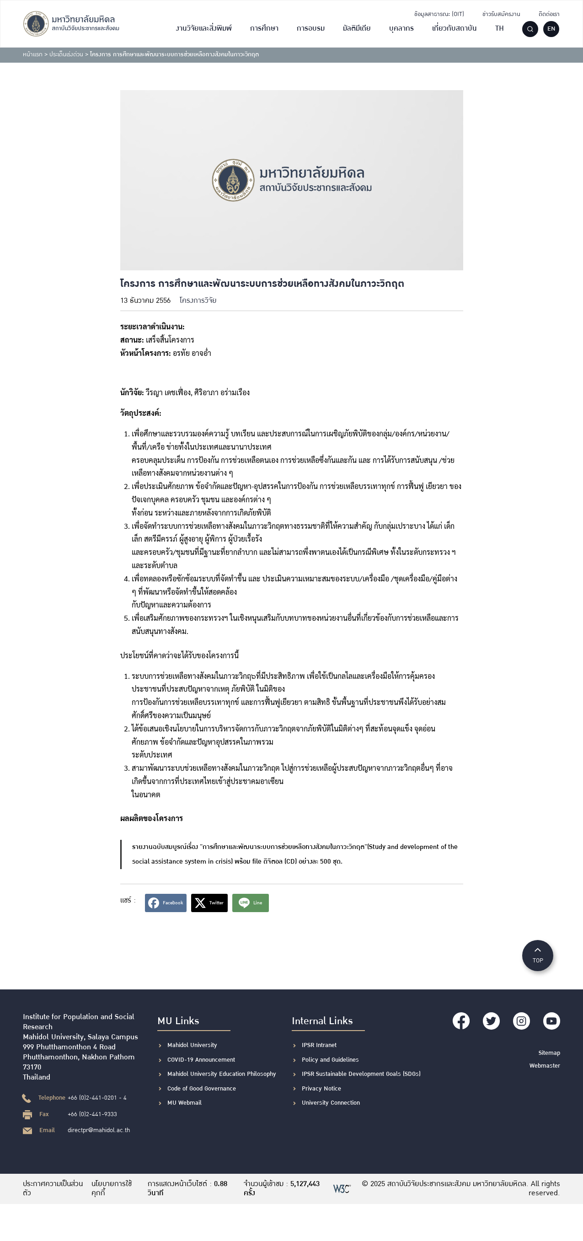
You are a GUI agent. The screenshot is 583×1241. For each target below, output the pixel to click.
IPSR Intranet (319, 1045)
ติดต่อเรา (549, 14)
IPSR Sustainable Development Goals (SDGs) (361, 1074)
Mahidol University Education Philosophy (221, 1074)
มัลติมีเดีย (357, 28)
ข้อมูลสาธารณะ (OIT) (439, 14)
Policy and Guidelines (330, 1059)
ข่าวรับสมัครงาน (501, 14)
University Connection (331, 1102)
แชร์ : (128, 900)
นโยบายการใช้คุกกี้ (112, 1189)
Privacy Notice (321, 1088)
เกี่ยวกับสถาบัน (454, 28)
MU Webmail (184, 1102)
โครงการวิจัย (198, 300)
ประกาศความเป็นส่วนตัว (47, 1189)
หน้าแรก (33, 54)
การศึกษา (264, 28)
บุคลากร (401, 28)
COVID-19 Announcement (202, 1059)
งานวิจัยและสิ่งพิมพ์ (204, 28)
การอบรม (311, 28)
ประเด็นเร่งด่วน (66, 54)
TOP (537, 955)
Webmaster (545, 1064)
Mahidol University (192, 1045)
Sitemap (549, 1051)
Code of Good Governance (201, 1088)
